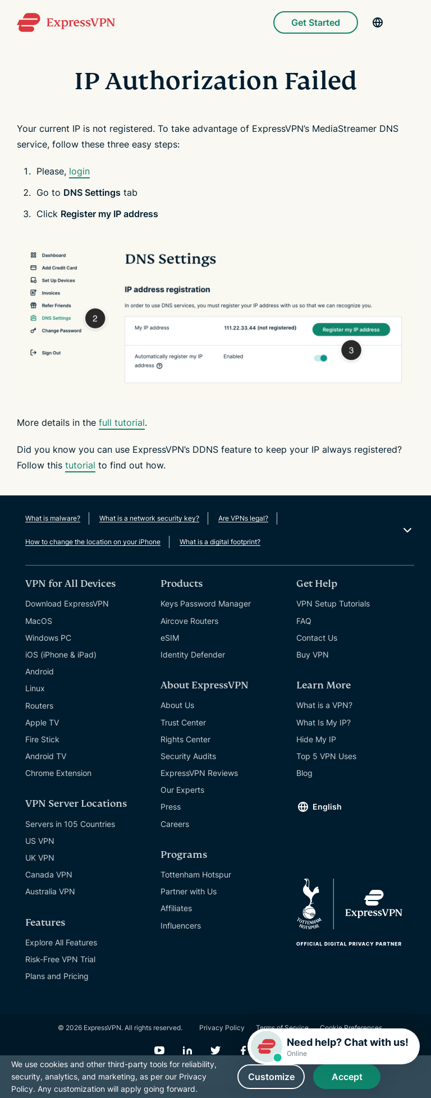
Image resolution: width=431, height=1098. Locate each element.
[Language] (377, 22)
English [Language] (327, 806)
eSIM (170, 637)
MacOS (38, 621)
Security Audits (188, 756)
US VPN (39, 841)
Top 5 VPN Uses (326, 756)
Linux (35, 688)
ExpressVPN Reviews (199, 773)
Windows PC (48, 637)
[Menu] (408, 22)
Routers (39, 705)
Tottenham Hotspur (196, 874)
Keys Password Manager (206, 603)
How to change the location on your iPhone (93, 541)
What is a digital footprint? (220, 541)
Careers (175, 824)
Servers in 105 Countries (70, 824)
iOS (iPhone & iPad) (61, 654)
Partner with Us (189, 891)
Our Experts (182, 789)
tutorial (80, 465)
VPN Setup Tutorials (333, 603)
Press (171, 806)
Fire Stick (42, 739)
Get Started (315, 22)
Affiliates (176, 908)
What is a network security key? (149, 518)
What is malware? (52, 518)
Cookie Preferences (351, 1027)
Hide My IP (316, 739)
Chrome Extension (58, 773)
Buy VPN (312, 654)
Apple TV (42, 722)
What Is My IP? (323, 722)
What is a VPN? (324, 705)
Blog (304, 773)
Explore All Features (61, 942)
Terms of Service (282, 1027)
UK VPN (39, 857)
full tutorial (122, 422)
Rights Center (185, 739)
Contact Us (316, 637)
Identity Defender (193, 654)
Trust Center (183, 722)
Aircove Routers (189, 621)
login (79, 171)
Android (39, 671)
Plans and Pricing (57, 976)
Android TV (45, 756)
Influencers (181, 925)
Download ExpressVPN (67, 603)
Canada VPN (48, 874)
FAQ (303, 621)
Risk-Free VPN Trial (60, 959)
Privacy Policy (222, 1027)
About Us (177, 705)
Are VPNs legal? (243, 518)
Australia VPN (50, 891)
